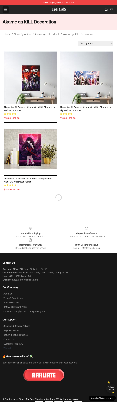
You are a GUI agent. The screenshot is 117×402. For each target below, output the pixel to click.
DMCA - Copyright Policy (15, 307)
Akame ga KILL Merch (47, 34)
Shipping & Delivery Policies (16, 326)
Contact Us (8, 339)
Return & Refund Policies (15, 335)
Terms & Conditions (13, 298)
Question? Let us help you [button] (102, 398)
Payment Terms (11, 330)
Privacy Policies (11, 302)
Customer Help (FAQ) (13, 344)
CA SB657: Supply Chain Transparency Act (24, 311)
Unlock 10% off (111, 388)
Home (7, 34)
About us (7, 293)
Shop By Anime (22, 34)
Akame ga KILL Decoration (78, 34)
